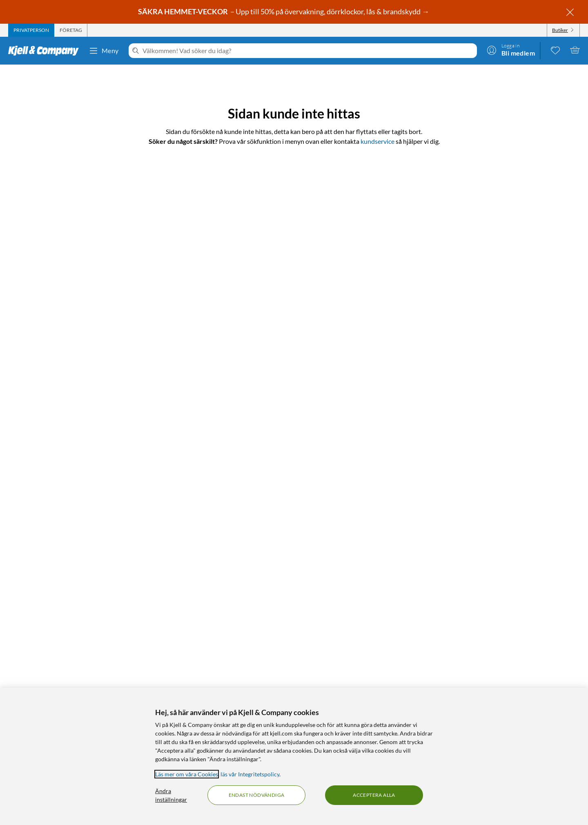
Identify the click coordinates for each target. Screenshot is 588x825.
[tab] (31, 30)
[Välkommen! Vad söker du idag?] (308, 51)
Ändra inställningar (171, 795)
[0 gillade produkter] (555, 50)
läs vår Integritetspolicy (249, 774)
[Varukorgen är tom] (575, 50)
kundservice (377, 141)
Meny (104, 51)
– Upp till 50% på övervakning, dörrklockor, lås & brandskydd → (284, 11)
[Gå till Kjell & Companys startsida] (46, 51)
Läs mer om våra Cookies (186, 774)
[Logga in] (511, 50)
